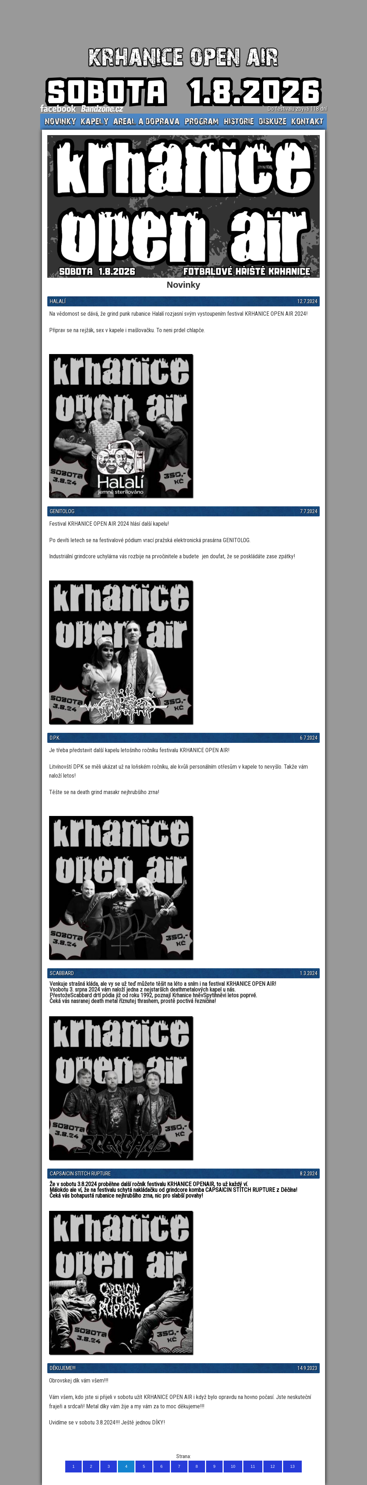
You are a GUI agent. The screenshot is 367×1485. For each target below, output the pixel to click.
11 (253, 1466)
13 (292, 1466)
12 (273, 1466)
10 (233, 1466)
